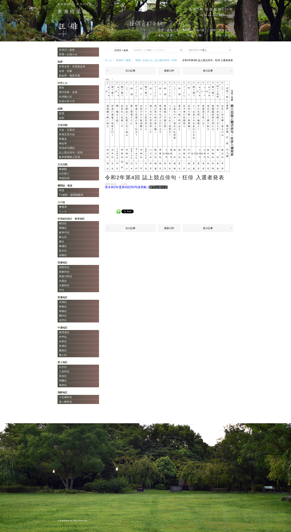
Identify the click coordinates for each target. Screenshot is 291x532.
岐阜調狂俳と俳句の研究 (75, 4)
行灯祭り (64, 173)
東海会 (73, 11)
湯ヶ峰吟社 (65, 401)
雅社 (61, 241)
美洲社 (63, 345)
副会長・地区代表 (69, 75)
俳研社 (63, 341)
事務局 (63, 206)
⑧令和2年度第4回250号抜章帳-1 (127, 187)
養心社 (63, 354)
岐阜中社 (64, 232)
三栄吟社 (64, 371)
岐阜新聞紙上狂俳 (69, 156)
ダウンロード (158, 187)
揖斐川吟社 (65, 276)
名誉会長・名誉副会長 (72, 66)
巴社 (61, 289)
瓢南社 (63, 350)
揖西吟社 (64, 267)
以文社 (63, 366)
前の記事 (208, 70)
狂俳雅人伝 (65, 96)
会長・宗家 (65, 70)
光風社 (63, 280)
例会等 (63, 143)
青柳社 (63, 311)
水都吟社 (64, 285)
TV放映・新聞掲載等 (71, 194)
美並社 (63, 375)
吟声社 (63, 336)
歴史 (61, 87)
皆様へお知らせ (144, 60)
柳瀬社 (63, 246)
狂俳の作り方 (67, 101)
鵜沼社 (63, 223)
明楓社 (63, 380)
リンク (63, 211)
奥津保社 (64, 332)
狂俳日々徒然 (121, 50)
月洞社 (63, 302)
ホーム (108, 60)
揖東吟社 (64, 271)
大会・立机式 (67, 129)
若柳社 (63, 255)
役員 (61, 113)
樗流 (61, 190)
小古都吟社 (65, 397)
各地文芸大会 (67, 134)
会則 (61, 117)
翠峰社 (63, 306)
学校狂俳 (64, 178)
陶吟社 (63, 315)
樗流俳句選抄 (67, 147)
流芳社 (63, 320)
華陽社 (63, 227)
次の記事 (130, 70)
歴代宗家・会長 (68, 92)
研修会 (63, 138)
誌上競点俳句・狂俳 (166, 60)
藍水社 (63, 250)
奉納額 (63, 169)
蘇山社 (63, 236)
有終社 (63, 385)
